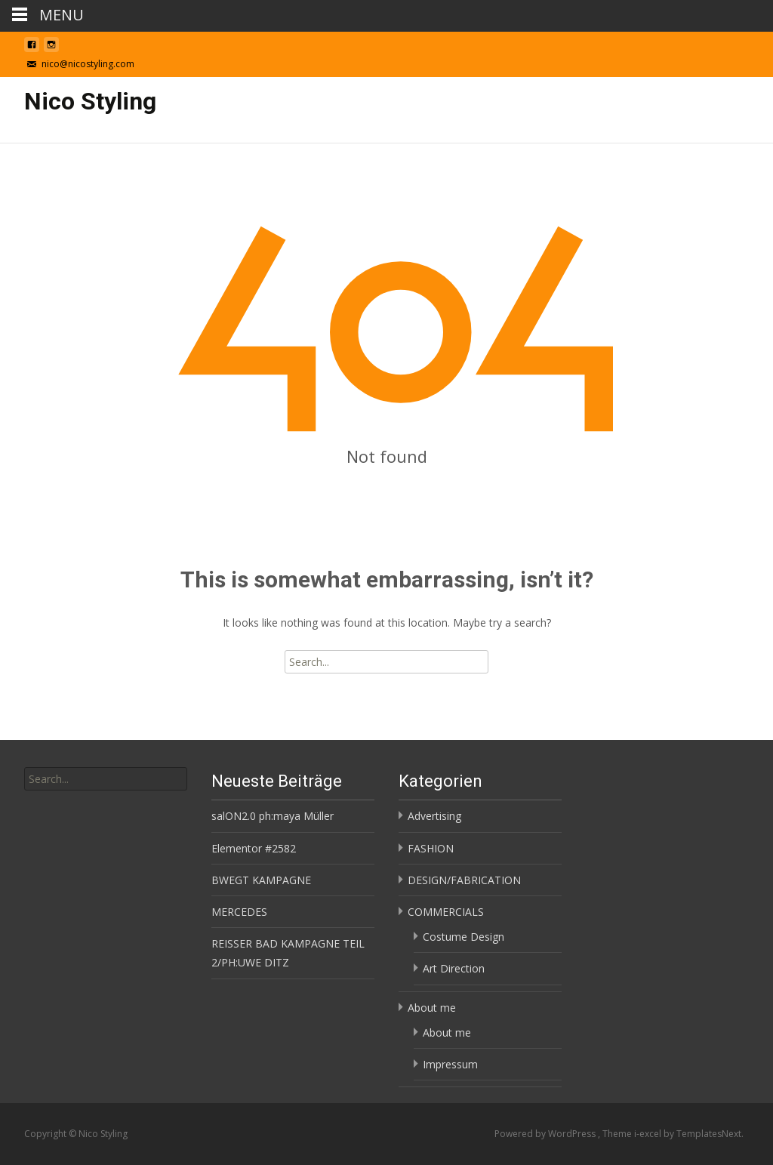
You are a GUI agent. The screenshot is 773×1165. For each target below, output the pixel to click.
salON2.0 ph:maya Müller (272, 816)
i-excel (649, 1133)
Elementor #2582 (253, 848)
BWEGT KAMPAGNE (261, 880)
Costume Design (463, 936)
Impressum (450, 1064)
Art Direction (454, 968)
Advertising (434, 816)
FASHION (431, 848)
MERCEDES (239, 912)
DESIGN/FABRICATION (464, 880)
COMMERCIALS (446, 912)
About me (432, 1007)
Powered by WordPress (546, 1133)
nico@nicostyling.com (88, 63)
